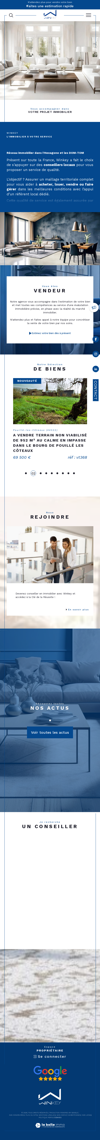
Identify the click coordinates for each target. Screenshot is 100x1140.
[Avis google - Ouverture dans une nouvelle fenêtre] (50, 1073)
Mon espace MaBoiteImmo (68, 1115)
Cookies (57, 1117)
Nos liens (86, 1115)
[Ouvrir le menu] (88, 15)
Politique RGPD (45, 1117)
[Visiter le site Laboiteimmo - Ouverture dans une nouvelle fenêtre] (50, 1129)
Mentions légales (47, 1115)
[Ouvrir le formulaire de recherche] (11, 15)
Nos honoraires (16, 1115)
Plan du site (31, 1115)
